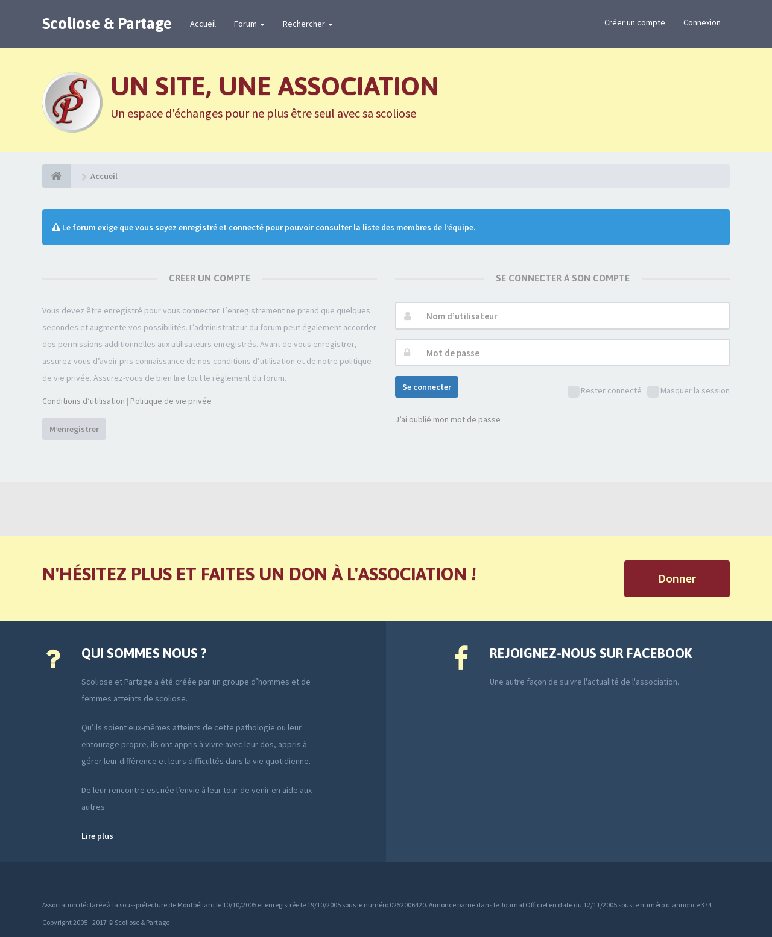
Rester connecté (605, 391)
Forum (249, 23)
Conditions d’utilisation (83, 400)
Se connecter (426, 386)
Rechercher (308, 23)
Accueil (203, 23)
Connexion (702, 22)
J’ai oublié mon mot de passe (448, 419)
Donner (677, 578)
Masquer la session (688, 391)
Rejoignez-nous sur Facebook (591, 653)
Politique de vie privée (171, 400)
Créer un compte (634, 22)
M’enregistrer (74, 429)
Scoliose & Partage (107, 23)
